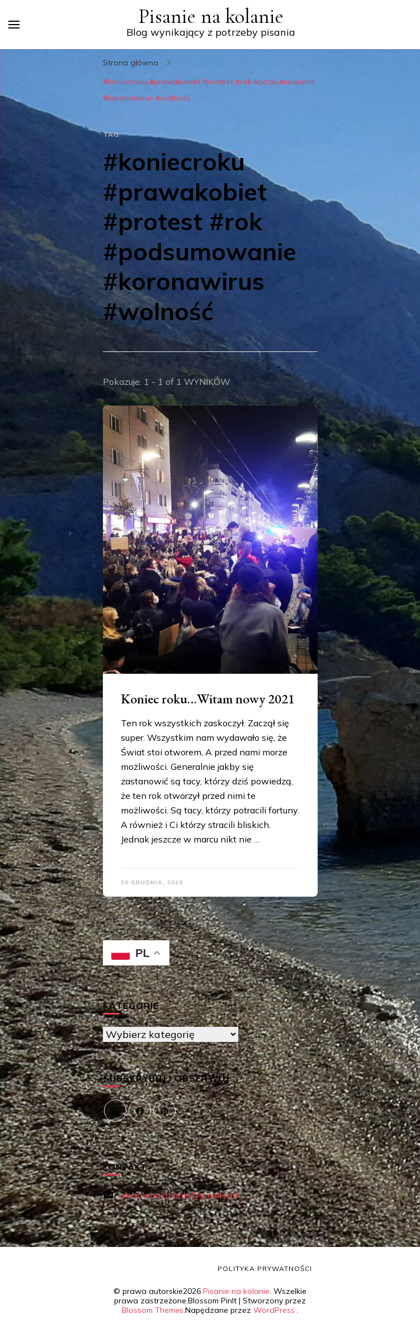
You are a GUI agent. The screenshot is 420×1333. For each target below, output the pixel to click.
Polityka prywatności (265, 1268)
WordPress (274, 1310)
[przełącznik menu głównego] (14, 24)
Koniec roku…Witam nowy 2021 (208, 698)
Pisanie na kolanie (211, 16)
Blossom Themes (152, 1310)
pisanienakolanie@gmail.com (180, 1195)
